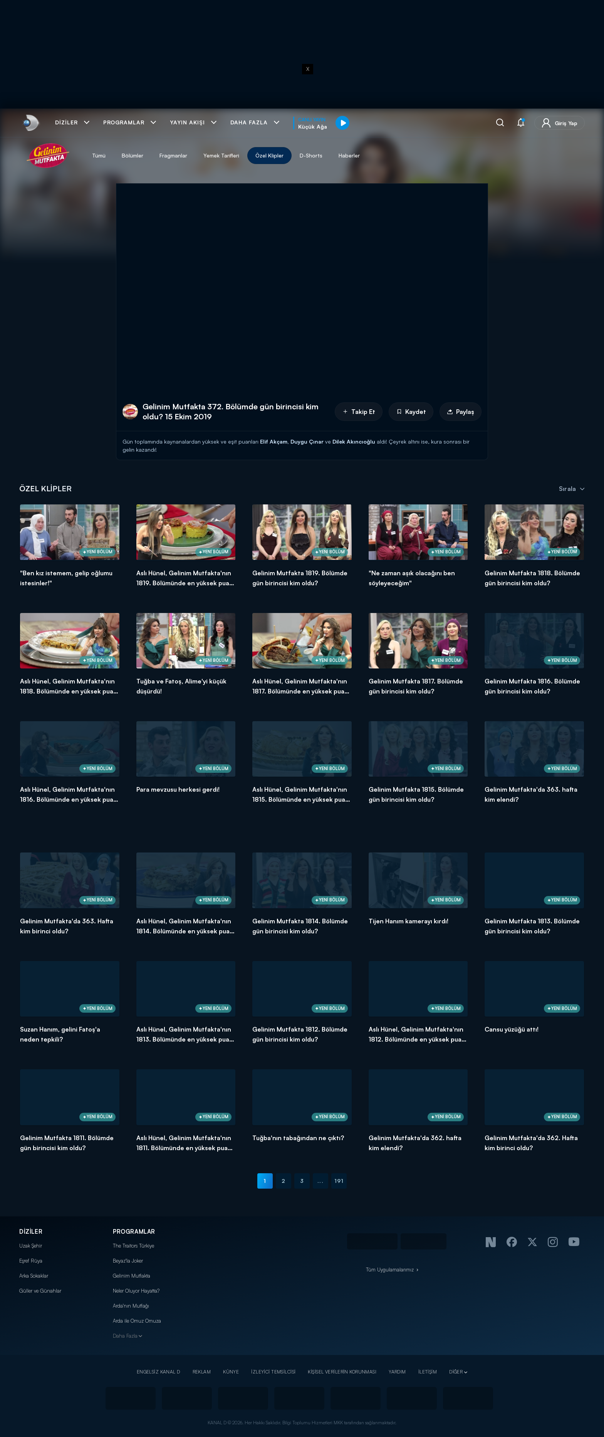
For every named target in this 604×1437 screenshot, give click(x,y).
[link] (30, 123)
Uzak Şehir (30, 1246)
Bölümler (132, 155)
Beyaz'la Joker (128, 1261)
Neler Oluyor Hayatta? (136, 1291)
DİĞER (456, 1372)
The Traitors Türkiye (133, 1246)
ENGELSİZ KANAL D (158, 1372)
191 (339, 1180)
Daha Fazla (125, 1336)
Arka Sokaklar (33, 1276)
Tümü (99, 155)
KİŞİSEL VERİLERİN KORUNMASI (342, 1372)
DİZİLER (30, 1231)
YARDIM (397, 1372)
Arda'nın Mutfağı (131, 1306)
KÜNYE (231, 1372)
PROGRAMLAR (134, 1231)
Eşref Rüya (30, 1261)
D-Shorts (311, 155)
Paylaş (460, 411)
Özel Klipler (269, 155)
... (320, 1180)
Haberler (349, 155)
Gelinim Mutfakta (131, 1276)
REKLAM (202, 1372)
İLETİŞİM (427, 1372)
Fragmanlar (173, 155)
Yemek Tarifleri (221, 155)
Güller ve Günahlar (40, 1291)
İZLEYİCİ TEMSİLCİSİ (273, 1372)
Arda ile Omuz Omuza (137, 1321)
